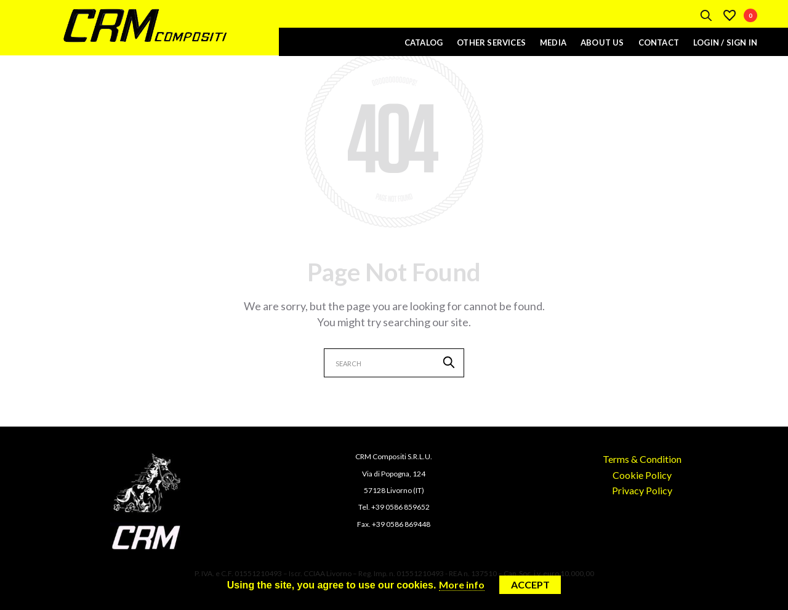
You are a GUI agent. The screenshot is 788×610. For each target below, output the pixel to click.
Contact (658, 42)
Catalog (423, 42)
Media (553, 42)
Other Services (491, 42)
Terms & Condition (642, 459)
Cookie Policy (642, 475)
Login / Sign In (725, 42)
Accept (530, 584)
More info (461, 584)
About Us (602, 42)
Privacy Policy (642, 490)
